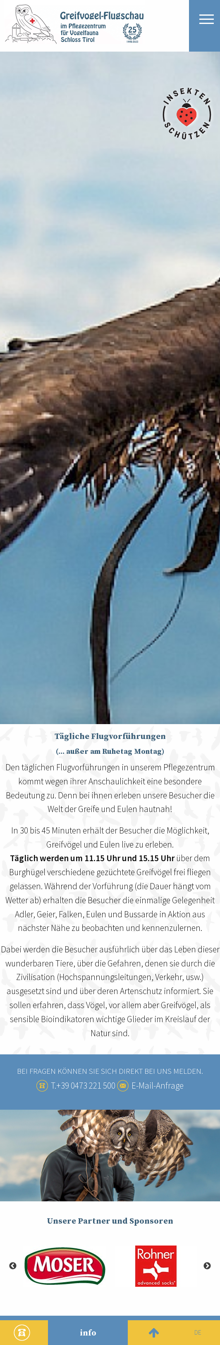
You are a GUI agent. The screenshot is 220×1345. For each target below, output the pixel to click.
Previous (13, 1266)
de (197, 1332)
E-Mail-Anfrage (158, 1085)
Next (207, 1266)
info (88, 1333)
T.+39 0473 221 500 (83, 1085)
